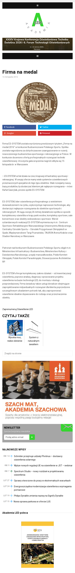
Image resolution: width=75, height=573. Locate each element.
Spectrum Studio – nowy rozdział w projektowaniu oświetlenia (39, 473)
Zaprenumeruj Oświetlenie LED (17, 309)
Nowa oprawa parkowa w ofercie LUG (32, 501)
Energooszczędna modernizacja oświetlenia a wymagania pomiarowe (43, 488)
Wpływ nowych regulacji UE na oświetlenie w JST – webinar (43, 465)
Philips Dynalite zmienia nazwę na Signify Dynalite (38, 495)
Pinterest (45, 133)
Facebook (9, 127)
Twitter (44, 127)
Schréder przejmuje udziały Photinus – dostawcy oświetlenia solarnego (38, 458)
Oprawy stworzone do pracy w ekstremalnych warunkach (42, 480)
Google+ (9, 133)
